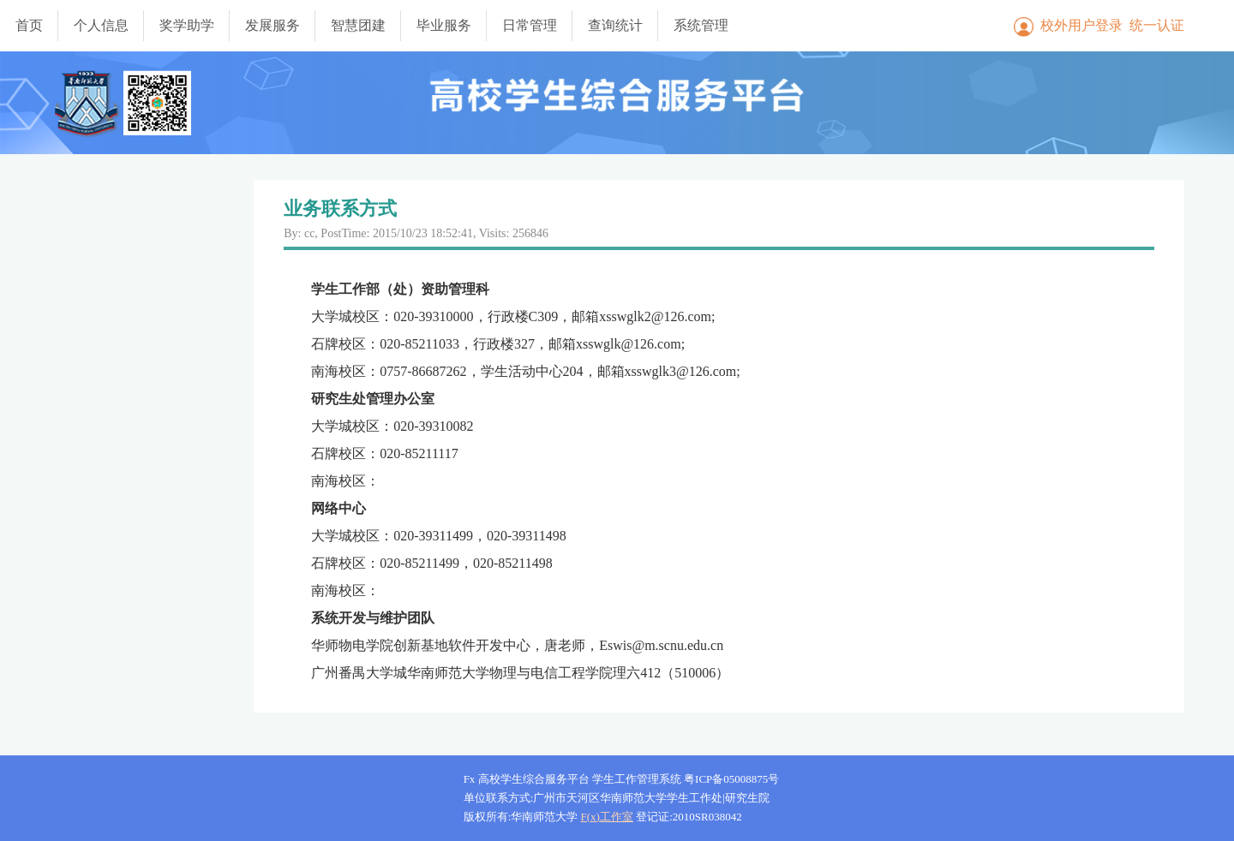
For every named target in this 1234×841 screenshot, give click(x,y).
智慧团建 (358, 25)
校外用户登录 (1081, 25)
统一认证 (1156, 25)
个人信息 (101, 25)
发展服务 (272, 25)
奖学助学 (186, 25)
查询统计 (615, 25)
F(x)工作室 (607, 816)
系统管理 (701, 25)
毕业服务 (443, 25)
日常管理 (529, 25)
